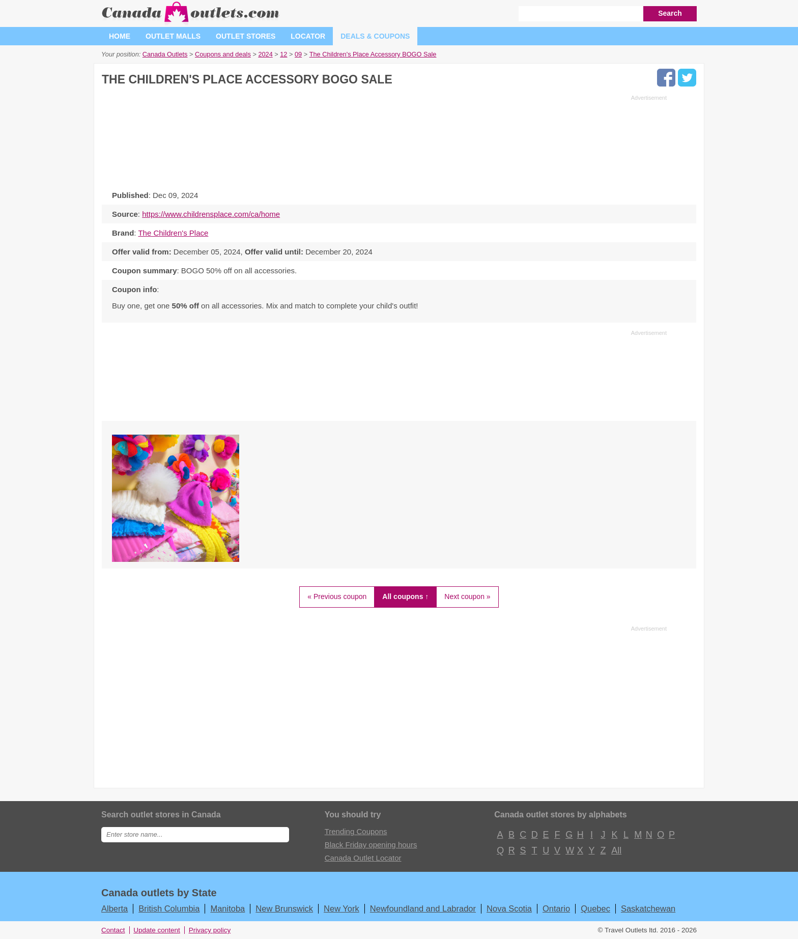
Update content (156, 930)
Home (119, 36)
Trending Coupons (356, 831)
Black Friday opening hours (371, 844)
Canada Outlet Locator (363, 857)
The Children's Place (173, 233)
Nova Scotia (509, 908)
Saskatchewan (648, 908)
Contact (113, 930)
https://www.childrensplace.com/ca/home (211, 214)
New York (341, 908)
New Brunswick (284, 908)
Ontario (556, 908)
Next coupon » (467, 596)
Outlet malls (173, 36)
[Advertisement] (384, 140)
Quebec (595, 908)
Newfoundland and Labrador (423, 908)
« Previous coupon (336, 596)
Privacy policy (210, 930)
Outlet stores (245, 36)
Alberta (114, 908)
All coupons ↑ (405, 596)
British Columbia (169, 908)
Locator (308, 36)
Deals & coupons (375, 36)
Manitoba (227, 908)
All (615, 850)
